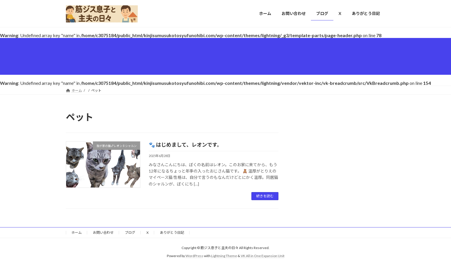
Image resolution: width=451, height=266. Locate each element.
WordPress (194, 256)
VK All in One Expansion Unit (262, 256)
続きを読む (265, 196)
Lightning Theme (224, 256)
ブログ (130, 232)
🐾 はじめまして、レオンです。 (185, 144)
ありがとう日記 (172, 232)
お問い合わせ (103, 232)
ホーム (76, 232)
